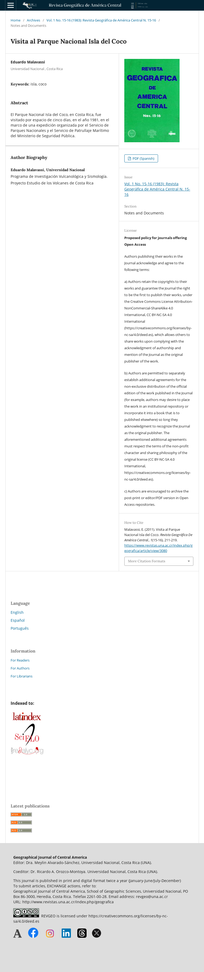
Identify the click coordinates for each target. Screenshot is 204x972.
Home (15, 20)
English (17, 612)
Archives (33, 20)
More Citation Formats (146, 561)
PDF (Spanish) (143, 158)
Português (20, 628)
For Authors (20, 668)
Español (18, 620)
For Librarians (21, 676)
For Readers (20, 660)
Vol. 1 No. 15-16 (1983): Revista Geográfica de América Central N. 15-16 (101, 20)
